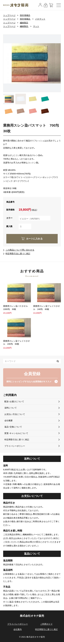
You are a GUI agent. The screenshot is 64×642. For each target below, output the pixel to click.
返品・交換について (13, 427)
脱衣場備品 (25, 15)
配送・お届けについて (14, 401)
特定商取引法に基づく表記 (18, 253)
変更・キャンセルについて (16, 433)
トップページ (9, 15)
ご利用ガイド (46, 624)
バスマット (40, 19)
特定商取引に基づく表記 (46, 629)
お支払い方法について (14, 414)
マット (36, 26)
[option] (32, 63)
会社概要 (8, 420)
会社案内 (17, 629)
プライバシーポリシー (14, 446)
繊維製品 (24, 23)
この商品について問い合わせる (20, 250)
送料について (10, 408)
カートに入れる (34, 238)
